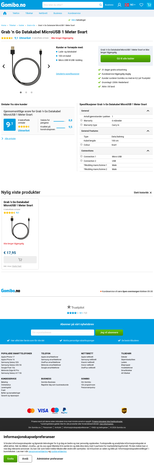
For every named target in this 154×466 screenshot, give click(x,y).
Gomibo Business (48, 382)
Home (3, 25)
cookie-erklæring (58, 451)
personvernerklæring (38, 451)
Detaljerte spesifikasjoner (67, 74)
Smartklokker (126, 370)
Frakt (3, 390)
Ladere (124, 362)
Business (58, 13)
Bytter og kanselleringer (10, 393)
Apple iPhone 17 (8, 357)
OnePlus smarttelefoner (50, 362)
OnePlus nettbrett (88, 368)
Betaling (4, 382)
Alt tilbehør (125, 373)
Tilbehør (29, 13)
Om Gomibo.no (34, 427)
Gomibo (85, 378)
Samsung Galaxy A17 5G (11, 373)
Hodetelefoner (127, 368)
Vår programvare (88, 385)
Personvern (47, 427)
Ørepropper (125, 365)
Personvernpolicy (88, 388)
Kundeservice (74, 13)
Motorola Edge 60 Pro (10, 370)
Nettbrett (43, 13)
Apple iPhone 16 (8, 360)
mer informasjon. (107, 424)
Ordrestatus (6, 385)
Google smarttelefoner (50, 368)
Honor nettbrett (87, 365)
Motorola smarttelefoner (51, 365)
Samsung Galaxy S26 (10, 362)
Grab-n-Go (31, 25)
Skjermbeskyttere (128, 360)
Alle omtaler (8, 138)
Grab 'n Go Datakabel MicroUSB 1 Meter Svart (56, 25)
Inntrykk (58, 427)
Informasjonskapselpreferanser (76, 427)
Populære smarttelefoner (16, 353)
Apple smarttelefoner (49, 357)
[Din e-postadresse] (62, 333)
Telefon (16, 13)
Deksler (124, 357)
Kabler (21, 25)
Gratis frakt (16, 266)
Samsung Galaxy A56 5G (11, 365)
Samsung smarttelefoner (51, 360)
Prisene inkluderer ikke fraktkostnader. (107, 421)
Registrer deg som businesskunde (54, 385)
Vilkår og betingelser (99, 427)
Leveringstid (6, 388)
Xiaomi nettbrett (87, 362)
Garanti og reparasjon (10, 396)
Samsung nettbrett (88, 360)
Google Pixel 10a (8, 368)
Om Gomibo (86, 382)
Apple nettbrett (87, 357)
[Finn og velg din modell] (72, 5)
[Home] (5, 13)
